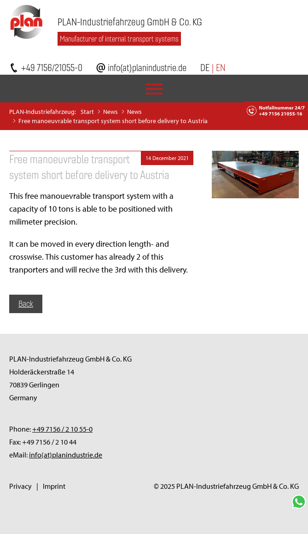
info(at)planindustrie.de (147, 67)
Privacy (20, 486)
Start (87, 111)
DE (204, 67)
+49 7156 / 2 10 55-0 (62, 428)
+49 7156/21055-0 (51, 67)
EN (221, 67)
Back (25, 303)
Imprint (54, 486)
